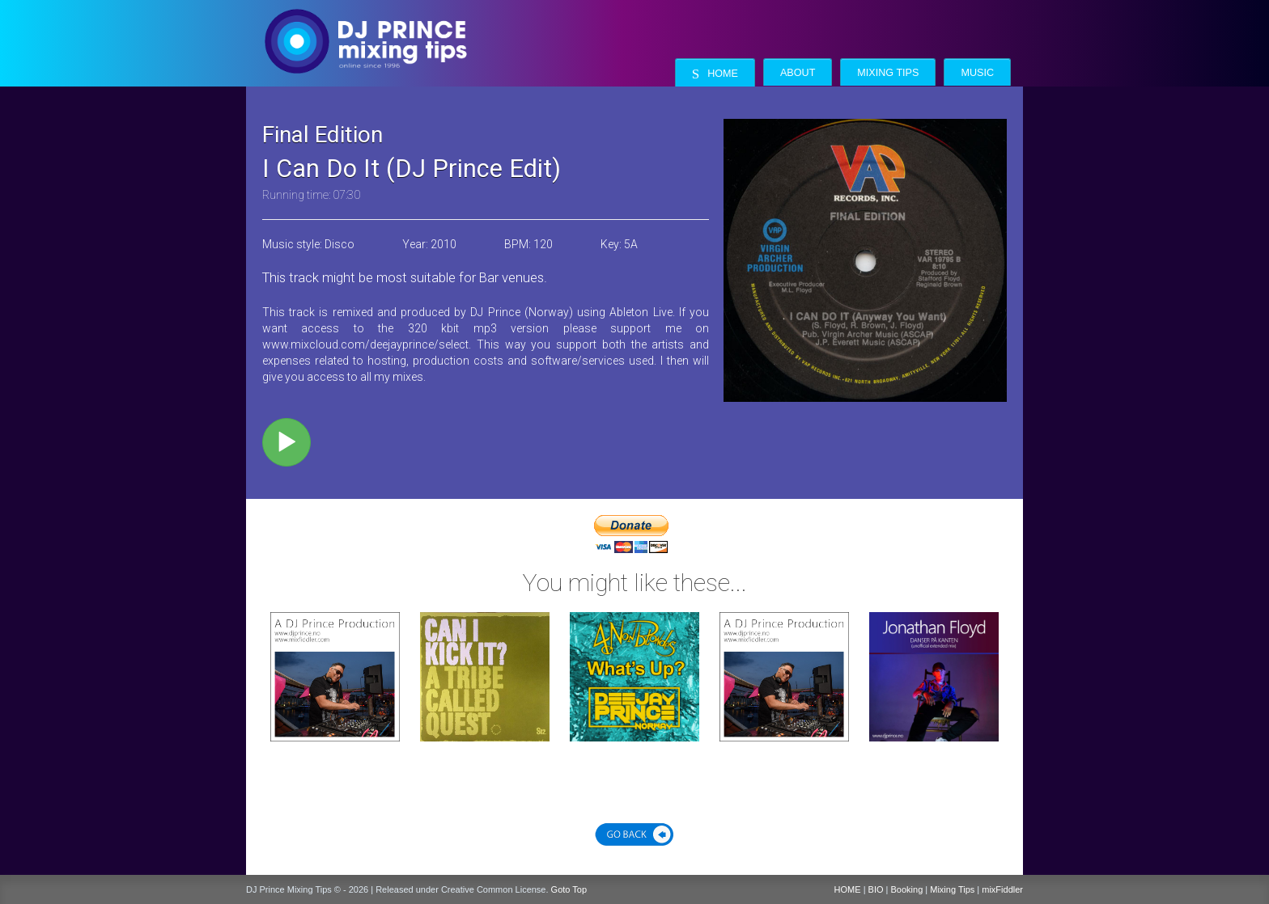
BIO (876, 889)
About (797, 72)
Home (715, 74)
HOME (847, 889)
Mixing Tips (888, 72)
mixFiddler (1002, 889)
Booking (907, 889)
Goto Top (569, 889)
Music (977, 72)
